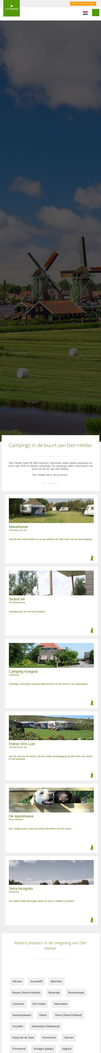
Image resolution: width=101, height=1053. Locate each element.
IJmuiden (17, 1026)
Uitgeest (67, 1048)
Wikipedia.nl (53, 483)
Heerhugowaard (21, 1015)
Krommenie (49, 1037)
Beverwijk (54, 992)
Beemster (56, 981)
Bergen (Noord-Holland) (26, 992)
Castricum (18, 1003)
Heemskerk (60, 1003)
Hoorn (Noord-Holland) (68, 1015)
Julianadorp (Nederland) (45, 1026)
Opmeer (68, 1037)
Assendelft (36, 981)
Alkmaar (17, 981)
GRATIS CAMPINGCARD (83, 3)
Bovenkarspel (76, 992)
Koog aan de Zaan (23, 1037)
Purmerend (18, 1048)
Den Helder (39, 1003)
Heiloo (43, 1015)
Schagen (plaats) (44, 1048)
